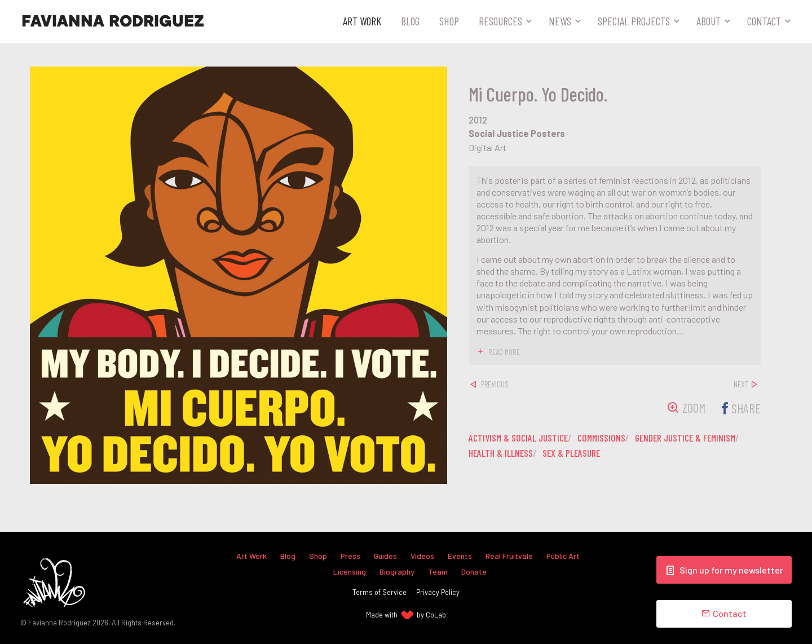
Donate (474, 571)
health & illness (502, 453)
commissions (607, 437)
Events (460, 555)
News (560, 21)
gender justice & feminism (695, 437)
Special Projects (634, 21)
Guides (385, 555)
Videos (423, 555)
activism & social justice (520, 437)
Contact (764, 21)
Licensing (349, 571)
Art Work (362, 21)
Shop (449, 21)
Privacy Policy (438, 592)
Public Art (565, 555)
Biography (396, 571)
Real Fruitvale (510, 555)
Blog (410, 21)
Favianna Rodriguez (112, 21)
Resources (500, 21)
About (708, 21)
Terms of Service (379, 592)
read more (504, 351)
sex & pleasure (575, 453)
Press (349, 555)
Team (438, 571)
